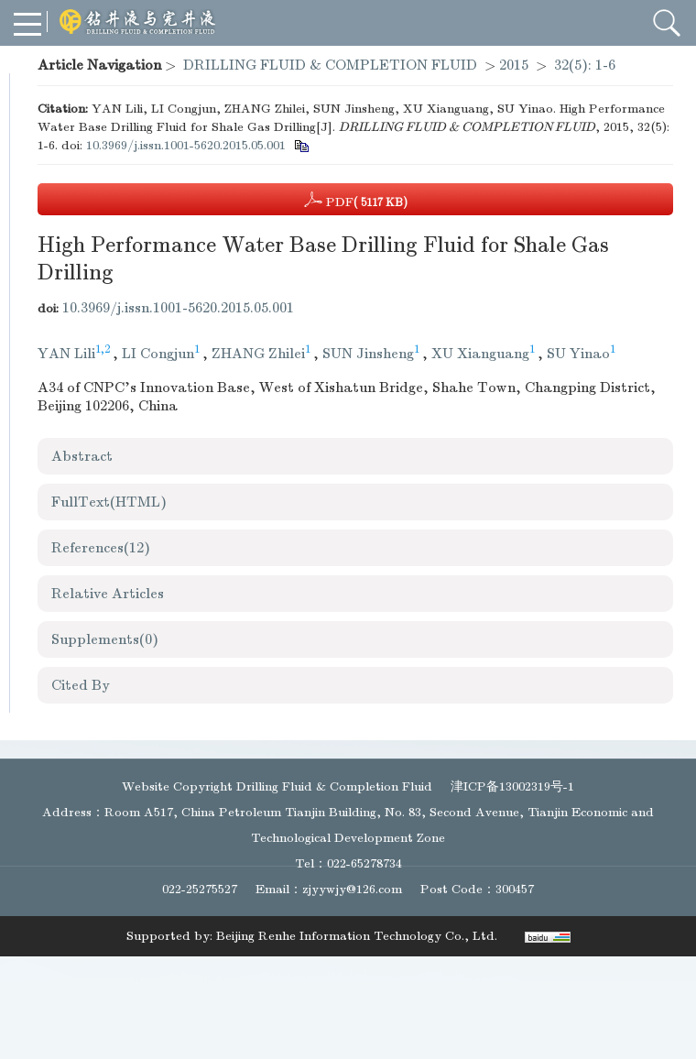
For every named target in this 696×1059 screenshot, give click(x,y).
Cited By (80, 685)
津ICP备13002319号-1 (512, 786)
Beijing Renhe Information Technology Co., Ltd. (356, 936)
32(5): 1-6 (584, 65)
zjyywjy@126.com (352, 889)
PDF (356, 200)
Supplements (104, 639)
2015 (513, 65)
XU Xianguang (480, 353)
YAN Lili (66, 353)
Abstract (82, 456)
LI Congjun (158, 353)
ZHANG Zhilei (258, 353)
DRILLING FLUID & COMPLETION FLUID (330, 65)
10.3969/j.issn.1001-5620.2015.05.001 (186, 145)
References (100, 548)
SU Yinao (578, 353)
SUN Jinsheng (368, 353)
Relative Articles (107, 593)
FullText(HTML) (109, 502)
